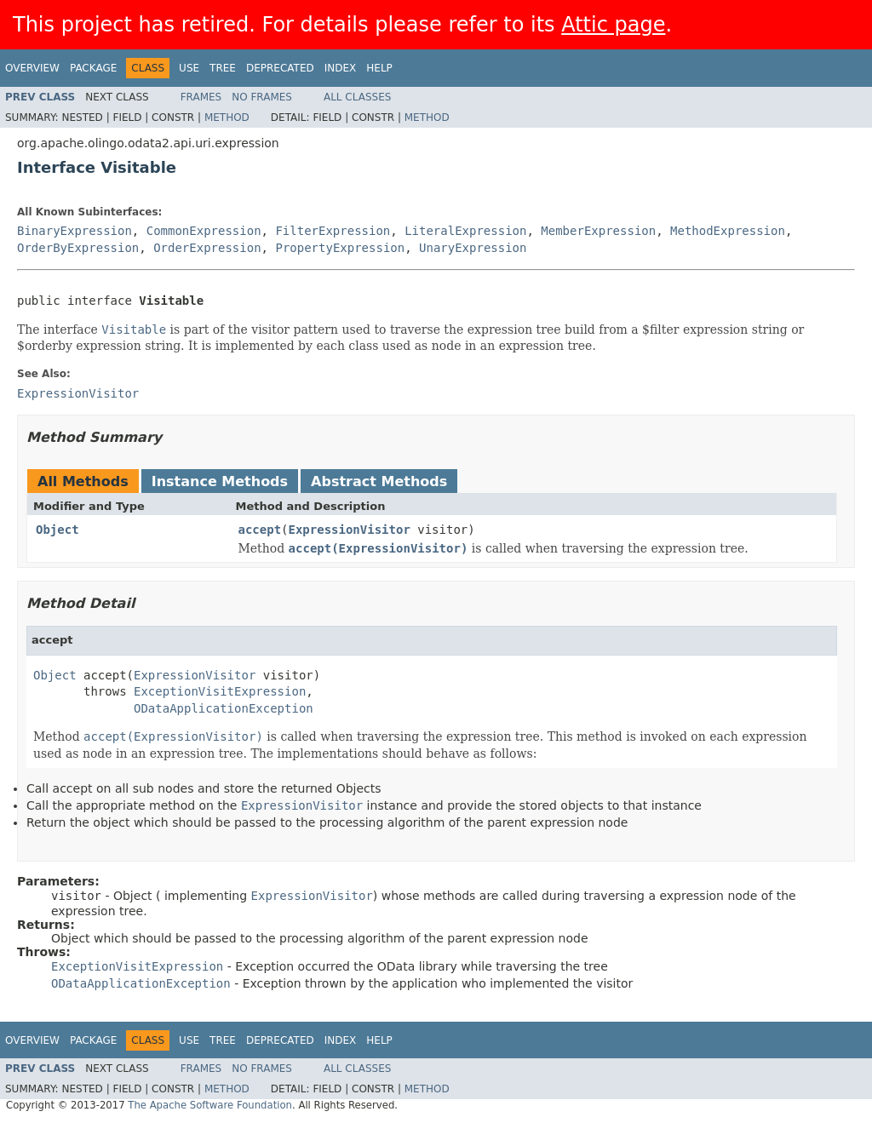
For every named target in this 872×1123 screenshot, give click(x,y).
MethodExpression (727, 231)
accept (260, 529)
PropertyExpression (339, 248)
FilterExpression (332, 231)
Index (340, 68)
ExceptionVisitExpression (220, 691)
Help (379, 68)
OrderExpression (207, 248)
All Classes (357, 97)
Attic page (613, 25)
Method (227, 117)
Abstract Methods (379, 481)
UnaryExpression (472, 248)
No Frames (262, 97)
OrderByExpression (78, 248)
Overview (32, 68)
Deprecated (280, 68)
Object (57, 529)
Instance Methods (220, 481)
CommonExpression (203, 231)
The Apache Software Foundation (210, 1105)
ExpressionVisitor (349, 529)
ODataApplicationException (223, 708)
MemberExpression (598, 231)
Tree (222, 68)
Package (93, 68)
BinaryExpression (74, 231)
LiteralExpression (465, 231)
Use (189, 68)
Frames (201, 97)
